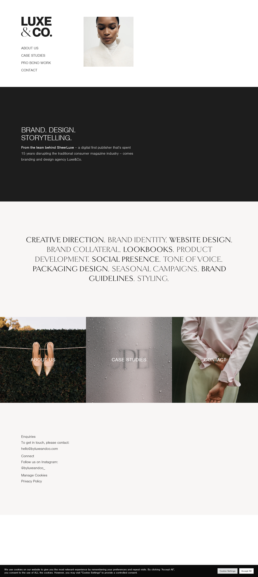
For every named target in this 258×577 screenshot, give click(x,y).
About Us (29, 48)
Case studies (33, 55)
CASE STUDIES (129, 422)
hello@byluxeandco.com (39, 510)
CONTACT (215, 422)
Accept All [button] (246, 570)
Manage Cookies (34, 537)
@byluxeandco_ (33, 530)
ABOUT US (43, 422)
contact (29, 70)
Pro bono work (36, 63)
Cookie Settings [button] (227, 570)
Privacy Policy (31, 543)
